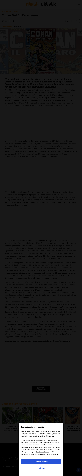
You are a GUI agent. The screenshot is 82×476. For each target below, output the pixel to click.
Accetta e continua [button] (41, 462)
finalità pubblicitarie (42, 452)
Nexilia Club (41, 468)
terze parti (54, 440)
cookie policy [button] (49, 436)
